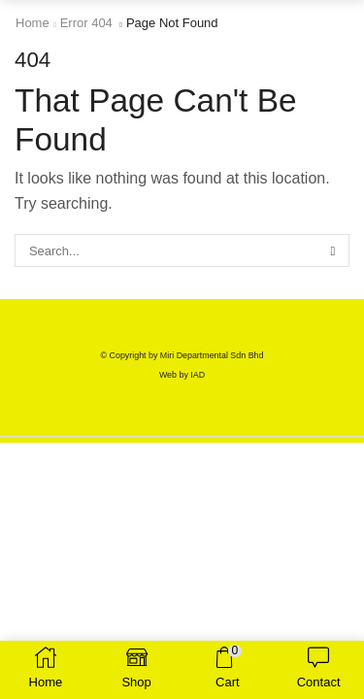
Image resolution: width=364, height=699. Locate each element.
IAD (197, 375)
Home (33, 23)
